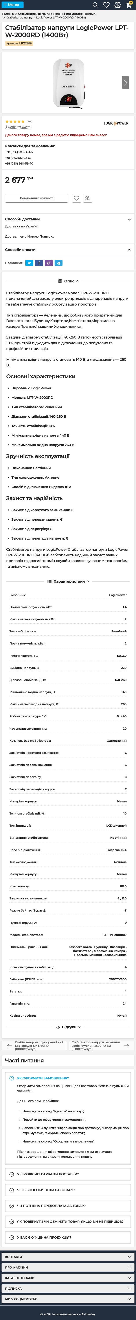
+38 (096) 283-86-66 (20, 152)
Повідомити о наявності (37, 199)
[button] (125, 82)
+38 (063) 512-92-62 (20, 158)
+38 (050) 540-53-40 (20, 164)
